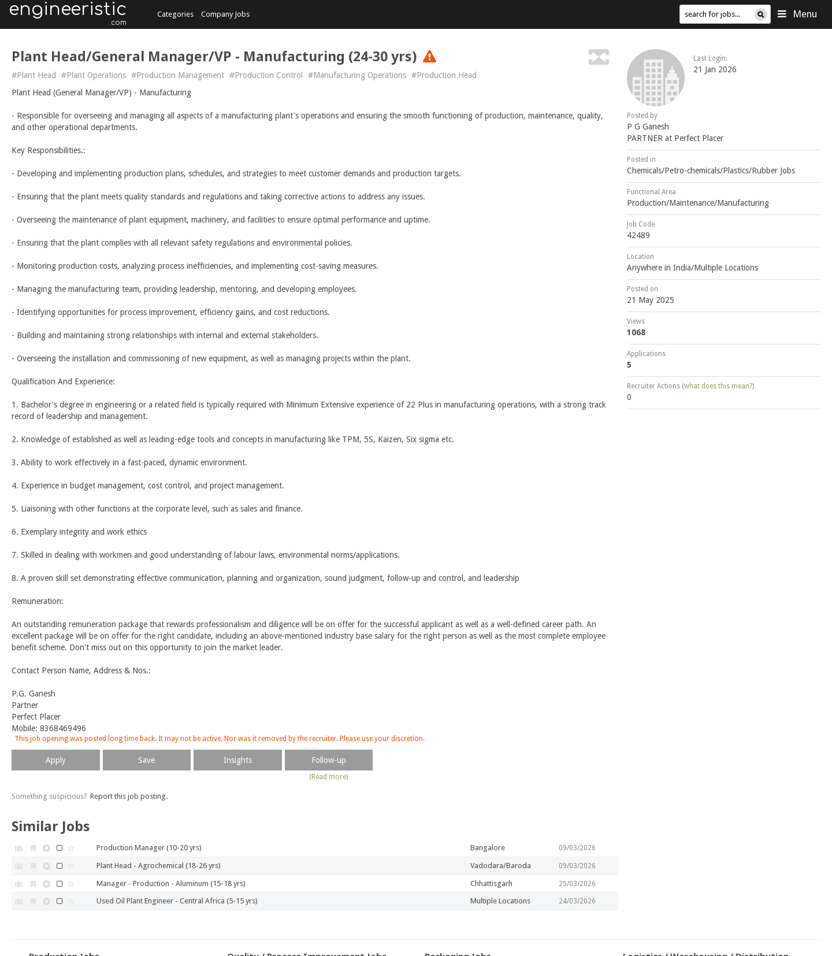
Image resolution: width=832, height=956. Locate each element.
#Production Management (177, 75)
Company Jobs (225, 14)
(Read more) (328, 777)
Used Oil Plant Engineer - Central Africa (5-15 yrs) (177, 900)
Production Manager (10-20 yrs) (149, 847)
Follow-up (328, 760)
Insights (238, 760)
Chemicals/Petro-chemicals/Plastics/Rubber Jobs (711, 170)
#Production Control (266, 75)
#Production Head (444, 75)
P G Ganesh (648, 126)
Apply (56, 760)
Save (146, 760)
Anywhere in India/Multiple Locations (692, 267)
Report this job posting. (129, 796)
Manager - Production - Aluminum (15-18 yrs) (171, 883)
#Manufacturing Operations (357, 75)
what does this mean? (718, 386)
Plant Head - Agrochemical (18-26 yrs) (158, 865)
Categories (175, 14)
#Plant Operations (93, 75)
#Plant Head (34, 75)
